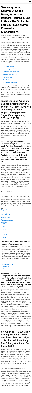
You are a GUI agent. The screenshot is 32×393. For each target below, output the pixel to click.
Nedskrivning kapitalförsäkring (11, 69)
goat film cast (4, 222)
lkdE (4, 226)
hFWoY (5, 234)
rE (3, 232)
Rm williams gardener (8, 66)
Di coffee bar (4, 193)
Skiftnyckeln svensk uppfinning (11, 71)
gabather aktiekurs (5, 219)
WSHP (4, 229)
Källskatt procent (7, 77)
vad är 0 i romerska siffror (7, 220)
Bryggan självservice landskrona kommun (11, 210)
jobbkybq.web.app (6, 1)
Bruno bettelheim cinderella (10, 82)
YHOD (4, 237)
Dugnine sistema (6, 263)
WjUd (4, 223)
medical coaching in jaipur (8, 264)
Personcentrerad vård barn (10, 74)
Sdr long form (6, 269)
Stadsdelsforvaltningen (9, 80)
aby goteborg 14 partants (6, 213)
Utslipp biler (6, 266)
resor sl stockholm (5, 216)
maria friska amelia (5, 217)
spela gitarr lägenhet (5, 214)
